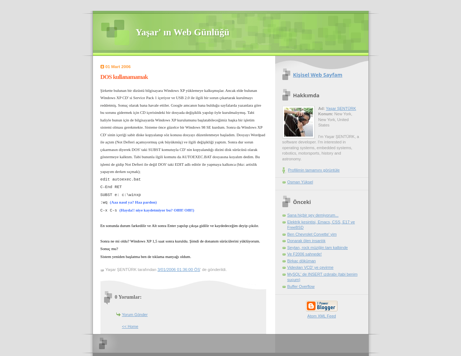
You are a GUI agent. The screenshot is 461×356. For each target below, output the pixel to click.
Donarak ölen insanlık (306, 241)
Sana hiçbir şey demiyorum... (313, 215)
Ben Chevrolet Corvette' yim (312, 234)
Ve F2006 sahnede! (304, 254)
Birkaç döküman (301, 261)
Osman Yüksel (300, 182)
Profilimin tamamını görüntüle (314, 170)
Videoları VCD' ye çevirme (310, 267)
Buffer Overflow (301, 286)
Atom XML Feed (321, 316)
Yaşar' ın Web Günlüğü (182, 32)
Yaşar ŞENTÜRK (341, 108)
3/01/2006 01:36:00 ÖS (178, 269)
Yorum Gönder (135, 314)
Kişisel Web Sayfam (318, 74)
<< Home (130, 326)
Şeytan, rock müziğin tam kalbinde (317, 247)
